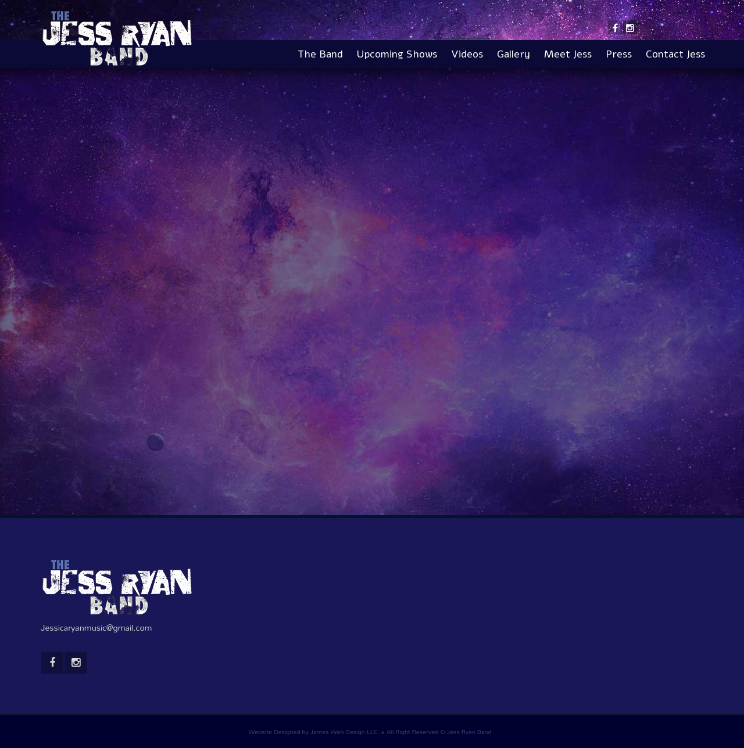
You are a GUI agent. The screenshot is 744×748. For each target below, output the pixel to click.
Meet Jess (568, 54)
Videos (467, 54)
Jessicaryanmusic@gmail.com (96, 627)
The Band (320, 54)
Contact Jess (675, 54)
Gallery (513, 54)
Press (619, 54)
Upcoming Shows (397, 54)
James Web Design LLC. (345, 731)
